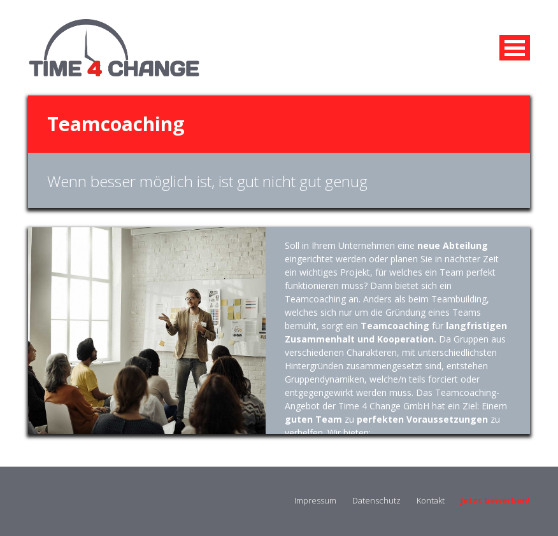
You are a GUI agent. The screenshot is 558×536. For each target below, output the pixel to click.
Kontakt (431, 500)
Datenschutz (376, 500)
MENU (514, 47)
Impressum (315, 500)
